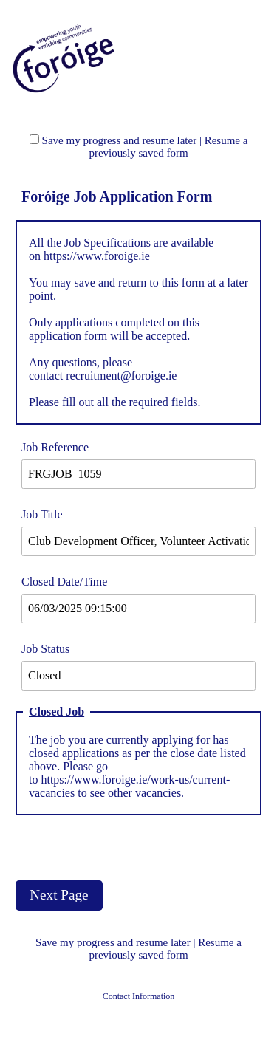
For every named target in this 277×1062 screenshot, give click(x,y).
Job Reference (55, 447)
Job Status (45, 649)
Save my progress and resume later (119, 140)
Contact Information (139, 996)
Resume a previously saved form (168, 146)
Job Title (42, 514)
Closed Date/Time (64, 581)
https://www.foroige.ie (97, 256)
